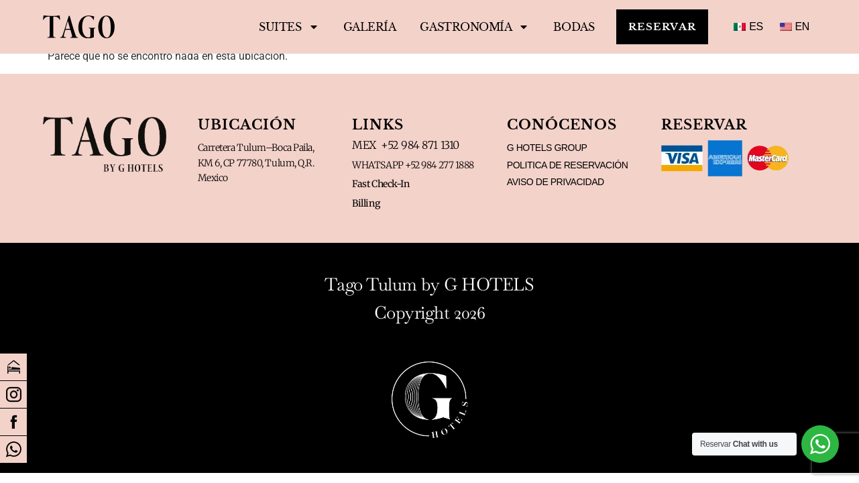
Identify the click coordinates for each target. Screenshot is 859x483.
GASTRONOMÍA (464, 27)
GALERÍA (359, 27)
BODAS (564, 27)
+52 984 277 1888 (439, 165)
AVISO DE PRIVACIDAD (555, 181)
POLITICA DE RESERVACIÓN (567, 165)
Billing (366, 203)
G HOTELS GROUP (547, 147)
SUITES (278, 27)
